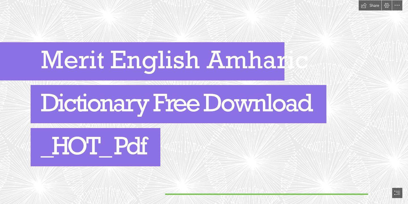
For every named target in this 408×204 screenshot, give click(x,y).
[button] (370, 5)
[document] (204, 102)
